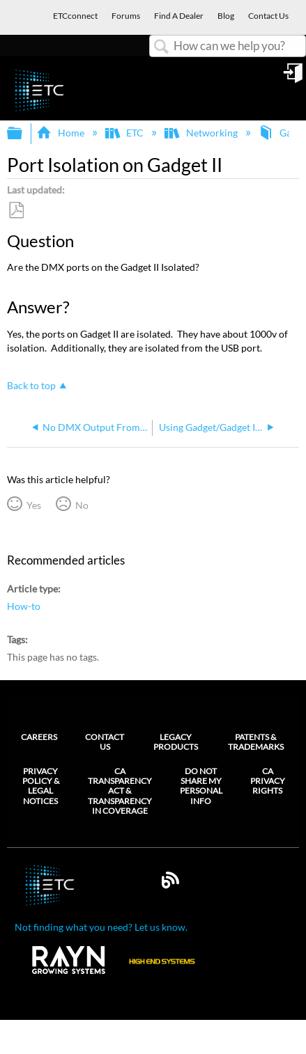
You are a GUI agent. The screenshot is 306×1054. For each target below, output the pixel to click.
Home (61, 133)
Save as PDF (16, 210)
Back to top (31, 385)
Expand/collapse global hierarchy (23, 134)
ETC (125, 133)
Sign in (294, 78)
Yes (33, 505)
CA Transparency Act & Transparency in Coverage (120, 791)
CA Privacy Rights (267, 781)
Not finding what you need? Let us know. (101, 927)
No (82, 505)
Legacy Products (175, 742)
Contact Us (104, 742)
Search (161, 47)
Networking (202, 133)
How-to (23, 606)
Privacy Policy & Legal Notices (40, 786)
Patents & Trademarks (256, 742)
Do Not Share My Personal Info (201, 786)
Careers (39, 737)
